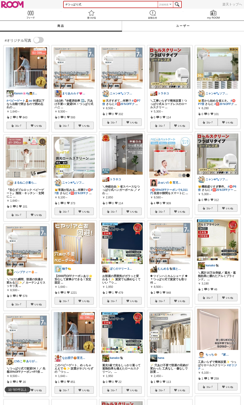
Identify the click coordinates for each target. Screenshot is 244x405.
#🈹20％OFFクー (222, 190)
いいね (38, 125)
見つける (91, 14)
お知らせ (152, 14)
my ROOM (213, 14)
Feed (30, 14)
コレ (18, 125)
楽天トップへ (232, 4)
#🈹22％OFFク (78, 193)
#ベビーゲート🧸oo (19, 100)
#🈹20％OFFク (125, 104)
